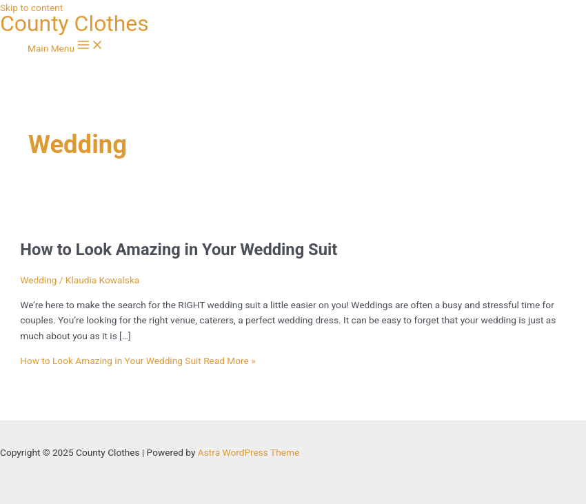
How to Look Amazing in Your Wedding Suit (178, 249)
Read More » (137, 360)
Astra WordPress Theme (248, 452)
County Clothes (74, 23)
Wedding (38, 279)
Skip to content (31, 7)
